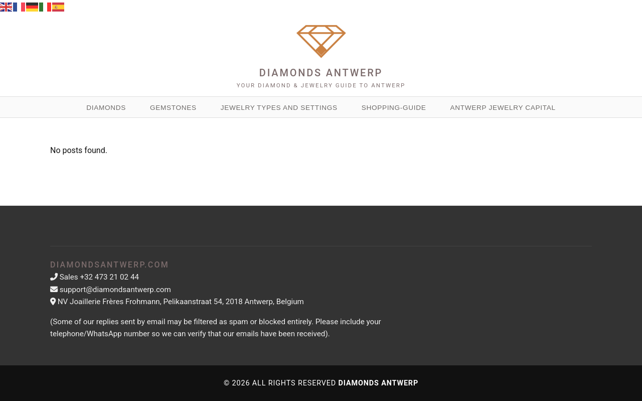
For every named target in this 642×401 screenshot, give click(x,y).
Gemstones (173, 107)
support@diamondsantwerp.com (115, 289)
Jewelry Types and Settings (279, 107)
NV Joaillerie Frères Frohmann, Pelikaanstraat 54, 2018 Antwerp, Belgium (181, 301)
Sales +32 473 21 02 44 (99, 277)
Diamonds (106, 107)
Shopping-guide (394, 107)
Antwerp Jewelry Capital (503, 107)
